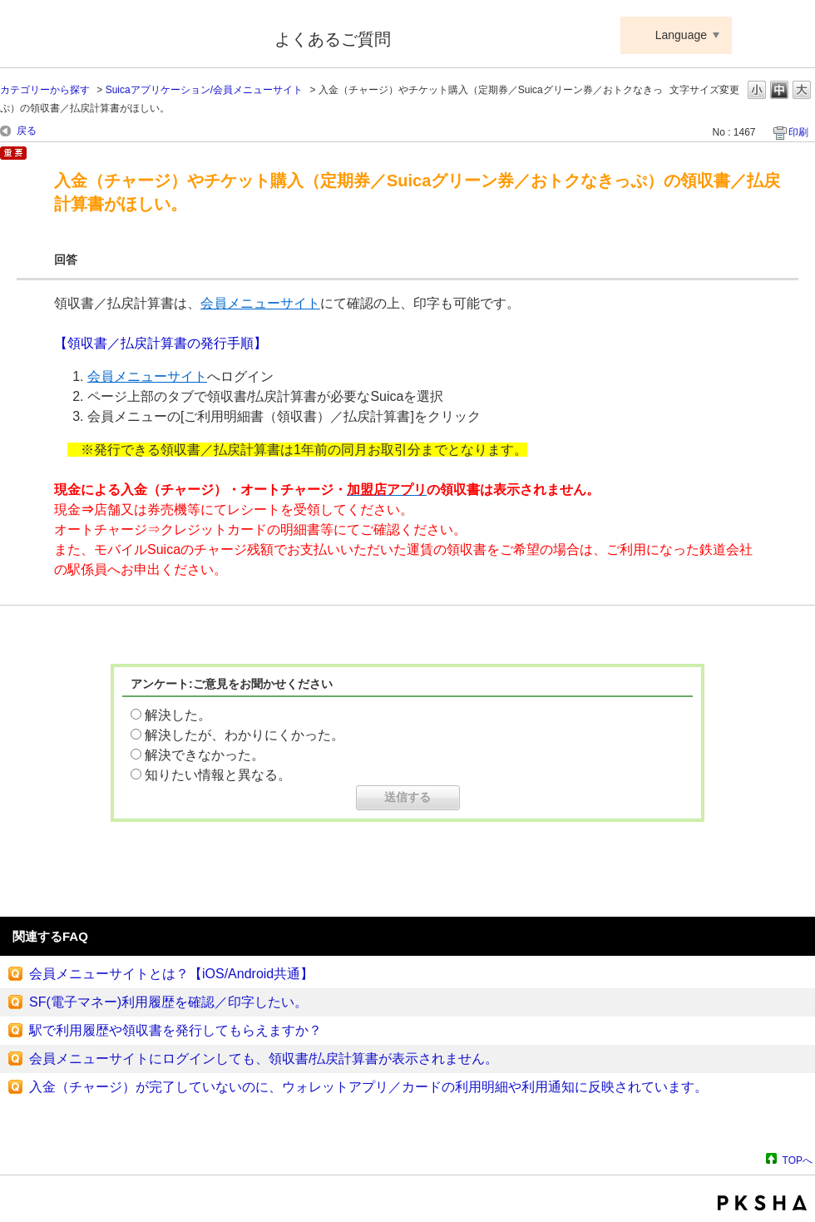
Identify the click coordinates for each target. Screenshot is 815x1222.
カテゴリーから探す (45, 90)
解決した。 (178, 715)
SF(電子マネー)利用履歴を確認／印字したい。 (168, 1002)
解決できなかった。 (204, 755)
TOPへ (798, 1160)
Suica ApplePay (126, 35)
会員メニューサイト (260, 303)
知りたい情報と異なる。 (218, 775)
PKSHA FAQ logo (762, 1203)
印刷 (798, 132)
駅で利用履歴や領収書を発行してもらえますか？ (175, 1030)
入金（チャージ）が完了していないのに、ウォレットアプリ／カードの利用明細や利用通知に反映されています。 (368, 1087)
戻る (27, 130)
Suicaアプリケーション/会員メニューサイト (204, 90)
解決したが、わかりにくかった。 (244, 735)
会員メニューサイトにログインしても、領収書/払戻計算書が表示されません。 (263, 1058)
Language (681, 35)
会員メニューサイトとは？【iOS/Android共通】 (171, 974)
